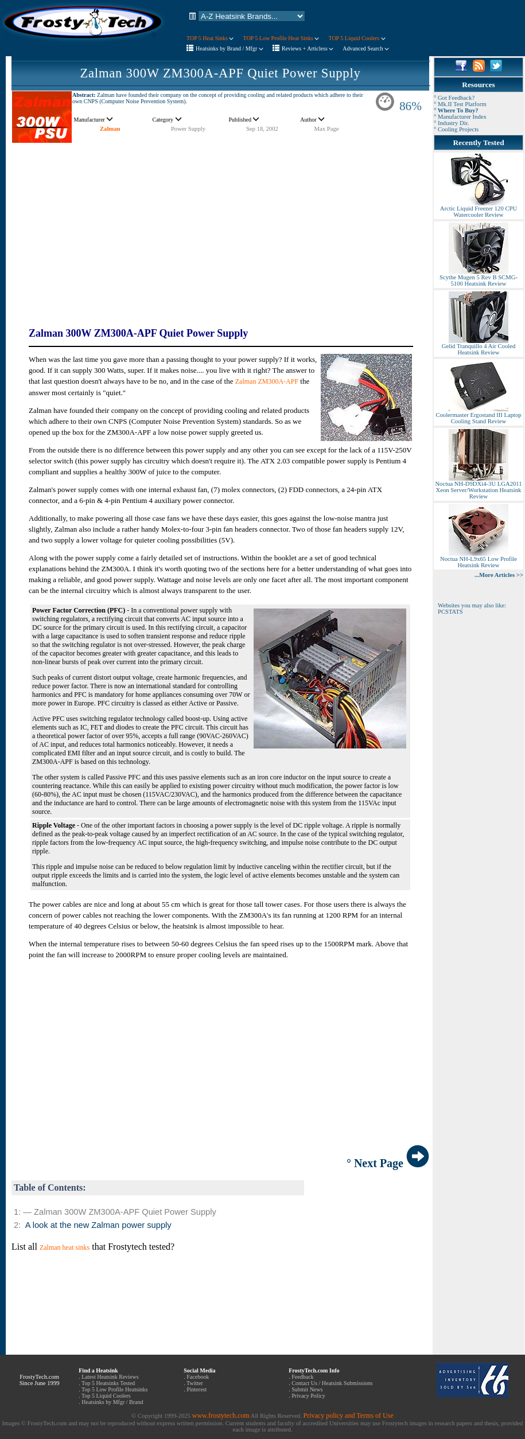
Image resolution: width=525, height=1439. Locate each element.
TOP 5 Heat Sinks (210, 38)
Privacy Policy (308, 1396)
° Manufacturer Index (460, 117)
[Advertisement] (220, 223)
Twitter (194, 1383)
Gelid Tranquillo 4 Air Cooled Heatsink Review (478, 347)
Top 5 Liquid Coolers (106, 1396)
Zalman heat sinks (65, 1247)
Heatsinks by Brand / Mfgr (229, 48)
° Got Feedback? (454, 98)
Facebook (197, 1377)
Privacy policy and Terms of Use (348, 1415)
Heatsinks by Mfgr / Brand (112, 1402)
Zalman (110, 129)
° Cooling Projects (456, 129)
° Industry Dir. (451, 123)
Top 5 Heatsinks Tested (108, 1383)
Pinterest (196, 1389)
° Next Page (388, 1163)
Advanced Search (366, 48)
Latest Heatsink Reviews (109, 1377)
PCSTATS (450, 612)
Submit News (306, 1389)
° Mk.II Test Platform (460, 104)
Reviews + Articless (308, 48)
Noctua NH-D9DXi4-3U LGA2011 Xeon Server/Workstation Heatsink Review (478, 487)
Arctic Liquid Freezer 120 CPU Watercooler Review (478, 209)
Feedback (302, 1377)
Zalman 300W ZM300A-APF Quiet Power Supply (220, 73)
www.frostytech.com (221, 1415)
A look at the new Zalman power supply (98, 1225)
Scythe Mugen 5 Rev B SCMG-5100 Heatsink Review (479, 278)
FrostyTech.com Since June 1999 (40, 1380)
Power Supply (188, 129)
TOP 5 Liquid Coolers (356, 38)
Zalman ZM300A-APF (266, 381)
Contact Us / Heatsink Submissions (331, 1383)
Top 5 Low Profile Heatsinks (114, 1389)
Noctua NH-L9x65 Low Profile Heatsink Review (478, 559)
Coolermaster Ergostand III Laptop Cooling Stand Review (478, 415)
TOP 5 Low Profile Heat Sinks (281, 38)
